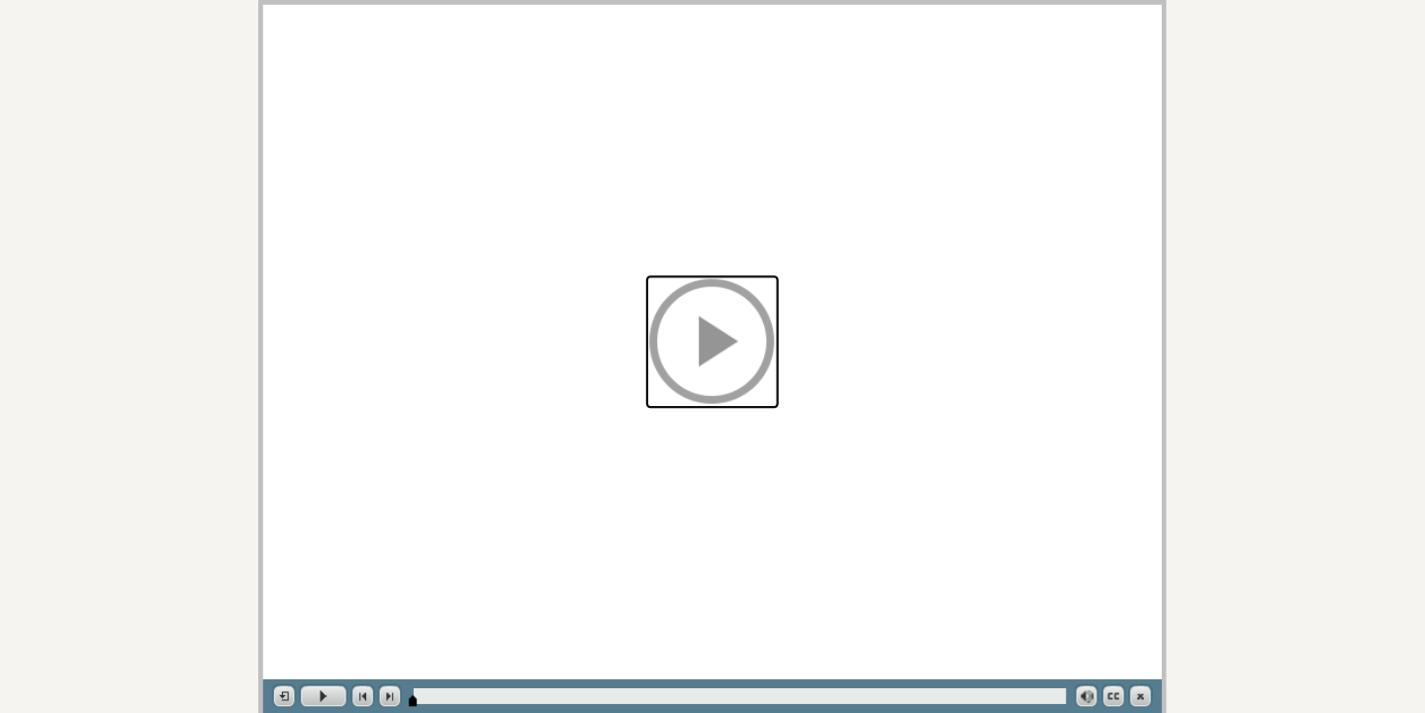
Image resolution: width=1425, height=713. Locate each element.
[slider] (413, 700)
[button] (712, 341)
